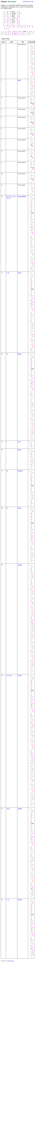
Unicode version (26, 1)
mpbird (20, 808)
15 (7, 675)
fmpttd (19, 354)
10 (7, 198)
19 (11, 675)
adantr (19, 508)
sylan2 (19, 272)
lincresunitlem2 (22, 196)
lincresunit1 (12, 2)
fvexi (19, 441)
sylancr (20, 675)
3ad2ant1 (20, 470)
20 (9, 808)
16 (7, 470)
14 (7, 808)
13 (7, 354)
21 (8, 899)
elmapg (20, 565)
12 (8, 272)
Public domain (11, 960)
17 (7, 508)
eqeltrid (20, 899)
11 (9, 198)
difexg (19, 449)
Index (32, 1)
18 (9, 675)
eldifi (19, 80)
